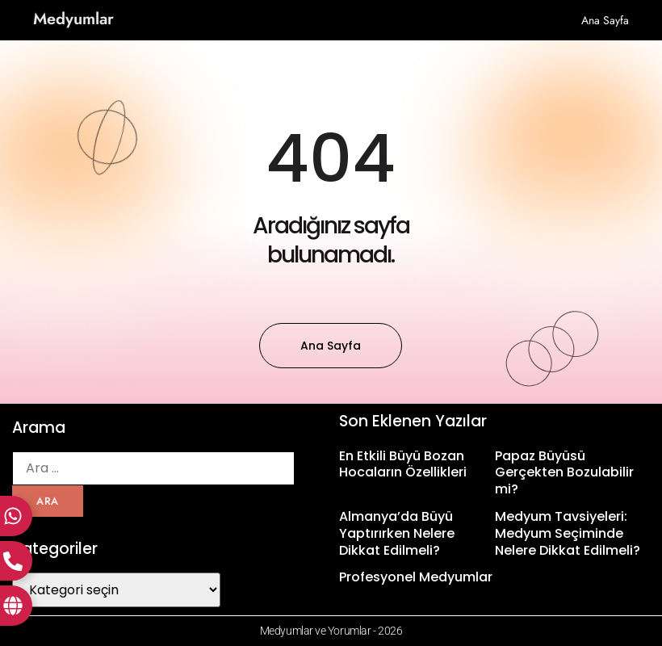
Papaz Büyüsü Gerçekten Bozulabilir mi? (564, 473)
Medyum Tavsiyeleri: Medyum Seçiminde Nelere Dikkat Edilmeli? (567, 533)
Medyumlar (73, 19)
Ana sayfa (605, 20)
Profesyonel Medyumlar (415, 577)
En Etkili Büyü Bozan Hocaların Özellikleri (403, 464)
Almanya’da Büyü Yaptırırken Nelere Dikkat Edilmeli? (397, 533)
